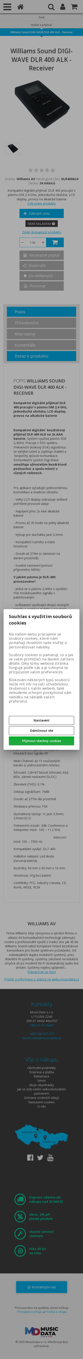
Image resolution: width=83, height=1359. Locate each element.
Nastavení (41, 720)
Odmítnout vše (41, 730)
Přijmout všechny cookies (41, 741)
